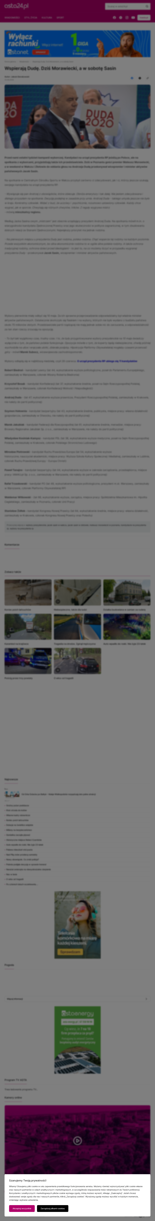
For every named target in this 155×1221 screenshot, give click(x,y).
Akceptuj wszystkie (22, 1208)
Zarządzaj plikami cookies (53, 1208)
